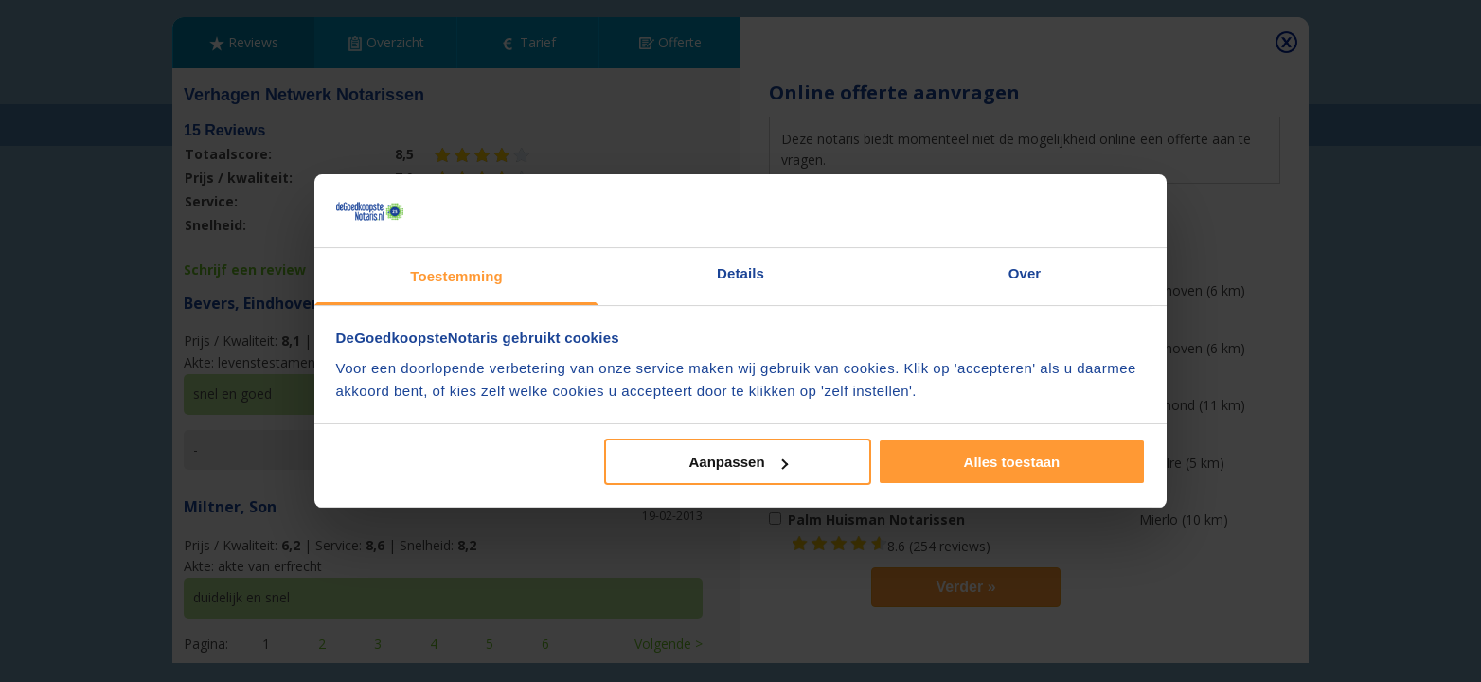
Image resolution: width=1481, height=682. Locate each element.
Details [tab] (740, 273)
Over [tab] (1025, 273)
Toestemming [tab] (456, 276)
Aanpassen (738, 462)
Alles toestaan (1012, 462)
